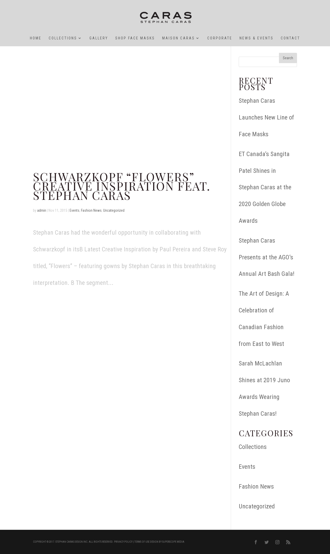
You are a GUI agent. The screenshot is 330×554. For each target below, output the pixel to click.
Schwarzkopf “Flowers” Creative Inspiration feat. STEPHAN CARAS (121, 186)
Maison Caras (178, 38)
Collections (63, 38)
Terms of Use (142, 541)
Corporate (219, 38)
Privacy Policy (123, 541)
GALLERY (98, 38)
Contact (290, 38)
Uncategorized (114, 210)
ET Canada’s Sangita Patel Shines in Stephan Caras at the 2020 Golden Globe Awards (265, 187)
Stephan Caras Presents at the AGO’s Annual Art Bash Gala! (266, 257)
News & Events (257, 38)
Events (74, 210)
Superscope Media (173, 541)
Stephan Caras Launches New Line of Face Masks (266, 117)
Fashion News (91, 210)
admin (41, 210)
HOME (36, 38)
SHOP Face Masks (135, 38)
